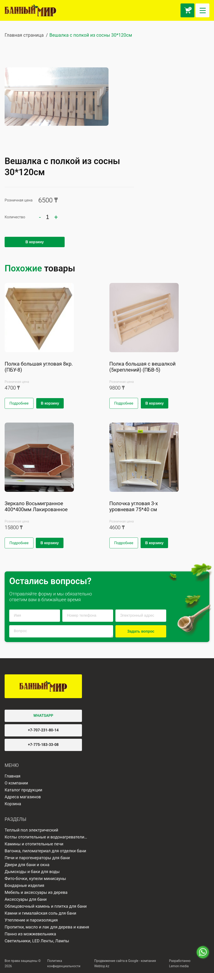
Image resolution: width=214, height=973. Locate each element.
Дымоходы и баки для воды (32, 871)
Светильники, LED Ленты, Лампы (37, 940)
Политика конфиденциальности (64, 963)
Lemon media (179, 966)
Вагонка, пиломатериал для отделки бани (45, 850)
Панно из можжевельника (30, 933)
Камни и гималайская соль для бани (40, 913)
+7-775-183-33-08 (43, 744)
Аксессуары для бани (26, 899)
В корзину (34, 242)
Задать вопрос (140, 631)
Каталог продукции (23, 789)
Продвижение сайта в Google (116, 961)
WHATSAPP (43, 715)
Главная (12, 776)
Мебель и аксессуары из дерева (36, 892)
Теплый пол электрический (31, 830)
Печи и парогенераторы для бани (37, 857)
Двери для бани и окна (27, 864)
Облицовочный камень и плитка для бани (46, 906)
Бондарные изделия (24, 885)
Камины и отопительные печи (34, 843)
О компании (16, 783)
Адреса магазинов (23, 796)
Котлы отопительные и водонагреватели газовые (44, 838)
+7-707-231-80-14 (43, 730)
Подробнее (19, 403)
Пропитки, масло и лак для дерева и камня (47, 927)
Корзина (13, 803)
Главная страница (24, 35)
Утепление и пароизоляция (31, 920)
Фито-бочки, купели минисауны (35, 878)
